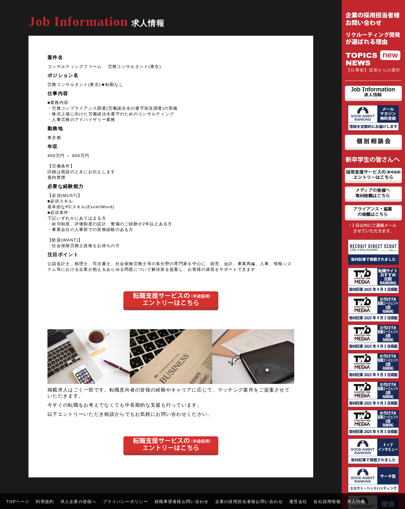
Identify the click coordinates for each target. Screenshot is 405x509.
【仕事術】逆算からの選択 (373, 70)
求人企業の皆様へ (78, 501)
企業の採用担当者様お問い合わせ (249, 501)
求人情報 (356, 501)
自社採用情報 (327, 501)
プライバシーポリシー (125, 501)
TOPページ (17, 501)
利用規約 (45, 501)
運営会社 (298, 501)
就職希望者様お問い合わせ (181, 501)
